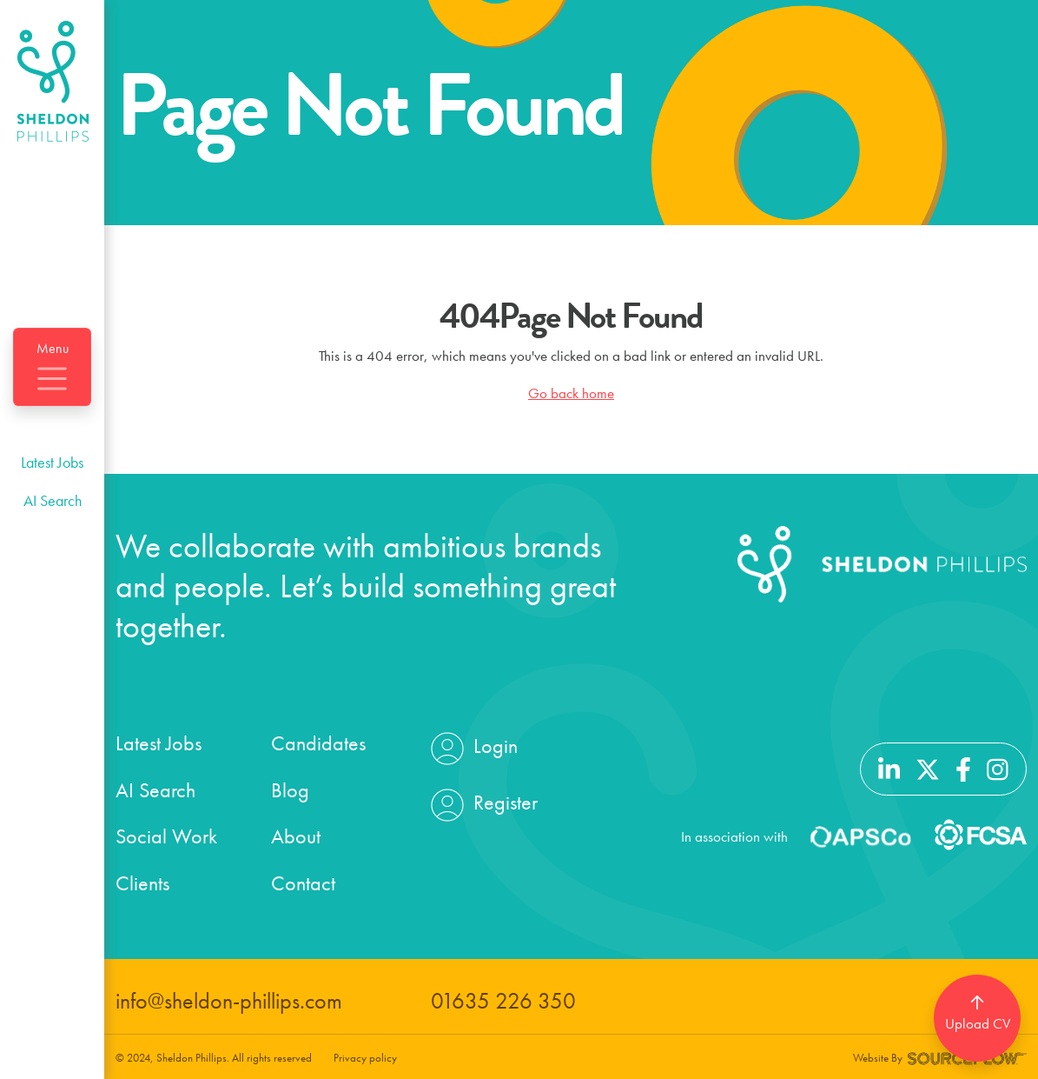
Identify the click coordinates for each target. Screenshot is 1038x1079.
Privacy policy (365, 1057)
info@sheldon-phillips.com (229, 1001)
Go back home (571, 393)
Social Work (166, 836)
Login (472, 748)
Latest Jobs (52, 462)
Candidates (318, 742)
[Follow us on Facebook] (963, 766)
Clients (142, 882)
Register (482, 805)
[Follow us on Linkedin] (889, 766)
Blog (290, 789)
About (296, 836)
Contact (303, 882)
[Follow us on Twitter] (928, 766)
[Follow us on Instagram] (997, 766)
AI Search (52, 500)
